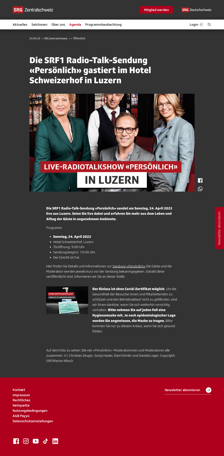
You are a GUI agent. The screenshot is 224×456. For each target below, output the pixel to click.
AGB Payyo (21, 416)
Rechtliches (21, 400)
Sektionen (39, 24)
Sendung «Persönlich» (129, 266)
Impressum (21, 395)
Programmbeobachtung (103, 24)
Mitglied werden (156, 10)
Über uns (58, 24)
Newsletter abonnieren (188, 390)
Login (196, 24)
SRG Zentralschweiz (56, 38)
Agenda (75, 24)
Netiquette (21, 405)
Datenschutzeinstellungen (33, 421)
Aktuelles (20, 24)
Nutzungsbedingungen (30, 410)
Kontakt (19, 390)
